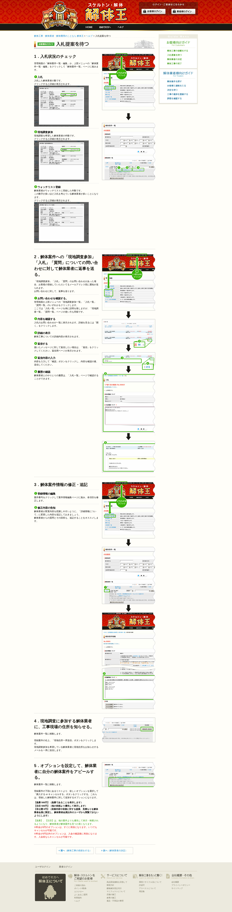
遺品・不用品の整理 (115, 901)
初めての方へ (105, 27)
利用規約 (78, 898)
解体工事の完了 (178, 63)
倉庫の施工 (111, 898)
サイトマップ (177, 888)
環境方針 (110, 885)
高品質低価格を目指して (117, 882)
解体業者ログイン (183, 11)
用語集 (142, 891)
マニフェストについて (116, 891)
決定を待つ (178, 90)
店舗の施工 (111, 894)
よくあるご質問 (80, 895)
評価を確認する (178, 98)
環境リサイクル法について (150, 882)
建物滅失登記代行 (114, 888)
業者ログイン (65, 866)
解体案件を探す (178, 81)
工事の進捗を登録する (178, 94)
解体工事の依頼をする (178, 51)
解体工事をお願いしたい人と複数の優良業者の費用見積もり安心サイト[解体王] (106, 12)
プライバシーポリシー (180, 885)
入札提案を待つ (178, 55)
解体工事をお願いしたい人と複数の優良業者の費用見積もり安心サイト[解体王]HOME (89, 27)
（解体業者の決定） (114, 850)
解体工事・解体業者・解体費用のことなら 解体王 (59, 36)
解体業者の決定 (178, 59)
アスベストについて (147, 888)
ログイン (153, 11)
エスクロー (79, 892)
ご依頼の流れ (79, 885)
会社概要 (175, 882)
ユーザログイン (42, 866)
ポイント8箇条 (80, 888)
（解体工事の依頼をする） (75, 850)
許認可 (142, 885)
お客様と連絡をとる (178, 85)
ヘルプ (120, 27)
